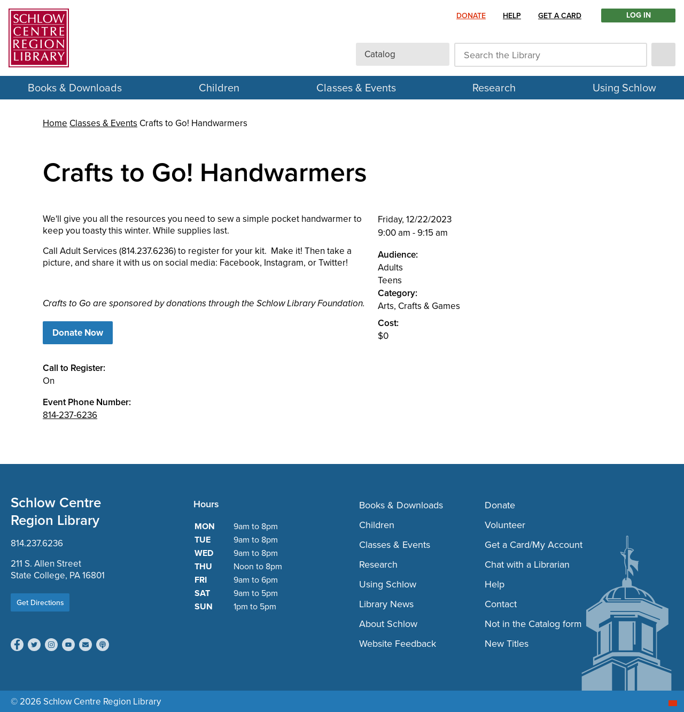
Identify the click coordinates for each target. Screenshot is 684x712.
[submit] (663, 54)
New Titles (506, 643)
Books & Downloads (75, 87)
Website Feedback (397, 643)
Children (219, 87)
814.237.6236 (37, 543)
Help (512, 15)
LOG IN (638, 15)
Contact (501, 603)
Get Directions (40, 602)
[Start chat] (673, 703)
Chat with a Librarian (527, 564)
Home (55, 123)
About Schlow (388, 623)
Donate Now (77, 332)
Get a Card (559, 15)
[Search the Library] (550, 55)
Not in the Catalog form (533, 623)
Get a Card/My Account (533, 544)
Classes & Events (356, 87)
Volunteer (505, 524)
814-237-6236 (70, 414)
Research (494, 87)
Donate (471, 15)
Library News (386, 603)
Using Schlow (624, 87)
